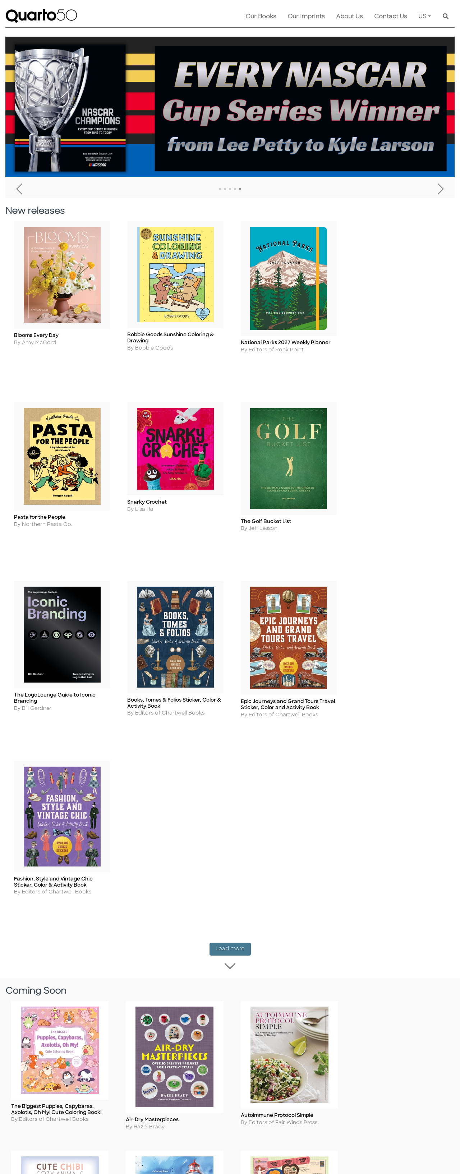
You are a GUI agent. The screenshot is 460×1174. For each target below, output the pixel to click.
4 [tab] (235, 189)
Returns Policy (205, 991)
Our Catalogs (204, 1010)
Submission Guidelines (287, 981)
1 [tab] (219, 189)
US (422, 17)
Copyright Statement (128, 1001)
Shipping (198, 981)
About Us (349, 17)
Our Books (260, 17)
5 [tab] (240, 189)
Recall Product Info (282, 1030)
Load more (233, 537)
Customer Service (210, 972)
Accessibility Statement (130, 1049)
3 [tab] (230, 189)
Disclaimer (200, 1020)
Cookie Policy (118, 991)
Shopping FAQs (206, 1001)
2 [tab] (224, 189)
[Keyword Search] (445, 17)
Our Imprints (306, 17)
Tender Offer (274, 1040)
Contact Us (390, 17)
